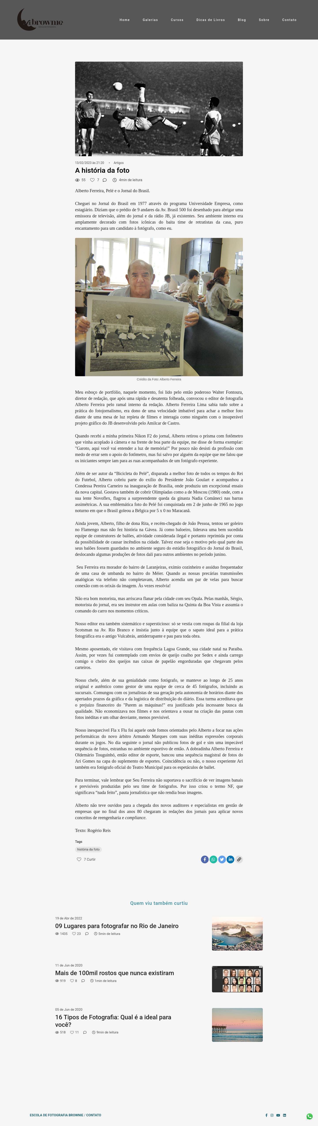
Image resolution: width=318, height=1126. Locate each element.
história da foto (88, 849)
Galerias (150, 20)
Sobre (264, 20)
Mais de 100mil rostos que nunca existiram (114, 973)
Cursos (177, 20)
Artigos (119, 162)
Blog (242, 20)
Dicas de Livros (211, 20)
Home (125, 20)
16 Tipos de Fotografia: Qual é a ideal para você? (113, 1021)
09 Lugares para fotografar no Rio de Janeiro (117, 926)
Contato (289, 20)
